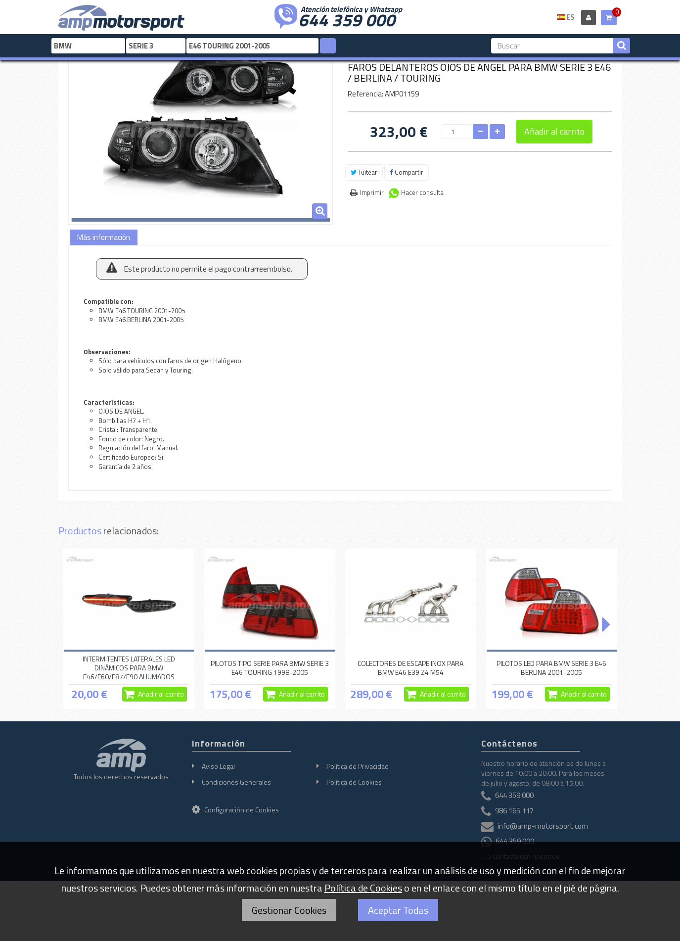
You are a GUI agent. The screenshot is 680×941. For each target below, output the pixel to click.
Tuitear (364, 172)
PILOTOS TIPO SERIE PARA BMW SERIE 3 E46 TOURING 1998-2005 (270, 667)
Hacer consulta (422, 192)
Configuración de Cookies (235, 809)
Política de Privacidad (357, 766)
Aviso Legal (218, 766)
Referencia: (365, 94)
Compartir (406, 172)
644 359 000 (346, 18)
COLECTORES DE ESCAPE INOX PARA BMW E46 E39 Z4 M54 (410, 667)
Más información (103, 237)
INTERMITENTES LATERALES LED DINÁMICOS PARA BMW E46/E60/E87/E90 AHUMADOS (129, 668)
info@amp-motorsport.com (543, 826)
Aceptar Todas (398, 910)
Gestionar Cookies (289, 910)
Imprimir (372, 192)
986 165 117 (514, 810)
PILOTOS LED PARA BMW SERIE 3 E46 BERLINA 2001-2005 (551, 667)
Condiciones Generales (236, 782)
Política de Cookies (354, 782)
